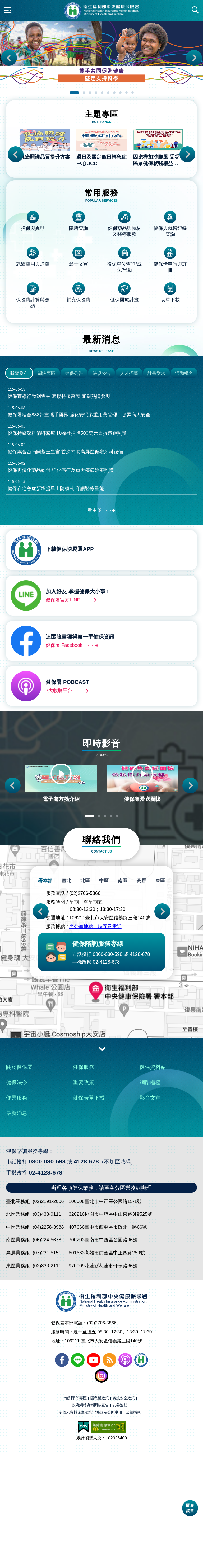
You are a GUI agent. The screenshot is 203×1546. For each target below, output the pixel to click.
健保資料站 (153, 1161)
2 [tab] (84, 92)
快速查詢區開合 (195, 10)
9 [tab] (126, 92)
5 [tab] (102, 92)
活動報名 (183, 452)
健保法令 (16, 1176)
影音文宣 (150, 1192)
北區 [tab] (85, 975)
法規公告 (101, 452)
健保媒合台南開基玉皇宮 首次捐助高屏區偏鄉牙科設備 (101, 528)
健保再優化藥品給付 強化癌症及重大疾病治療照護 (101, 546)
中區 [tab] (104, 975)
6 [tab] (108, 92)
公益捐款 (133, 1506)
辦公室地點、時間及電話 (95, 1020)
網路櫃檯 (150, 1176)
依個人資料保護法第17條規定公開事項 (90, 1506)
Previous (9, 58)
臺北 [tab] (67, 975)
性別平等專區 (75, 1492)
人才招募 (129, 452)
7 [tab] (114, 92)
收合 (102, 1142)
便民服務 (16, 1192)
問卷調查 (190, 1508)
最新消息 (16, 1207)
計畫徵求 (156, 452)
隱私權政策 (99, 1492)
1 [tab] (74, 92)
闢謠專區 (46, 452)
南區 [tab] (122, 975)
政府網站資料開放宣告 (90, 1499)
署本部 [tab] (46, 975)
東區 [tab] (159, 975)
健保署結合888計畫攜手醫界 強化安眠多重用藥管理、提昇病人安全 (101, 491)
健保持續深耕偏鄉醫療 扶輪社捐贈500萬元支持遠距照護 (101, 509)
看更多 (94, 590)
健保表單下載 (89, 1192)
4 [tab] (96, 92)
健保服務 (83, 1161)
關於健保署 (19, 1161)
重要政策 (83, 1176)
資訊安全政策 (124, 1492)
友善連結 (120, 1499)
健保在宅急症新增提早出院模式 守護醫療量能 (101, 565)
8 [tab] (120, 92)
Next (194, 58)
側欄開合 (7, 10)
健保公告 (74, 452)
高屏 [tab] (141, 975)
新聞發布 (19, 452)
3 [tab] (90, 92)
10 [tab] (132, 92)
